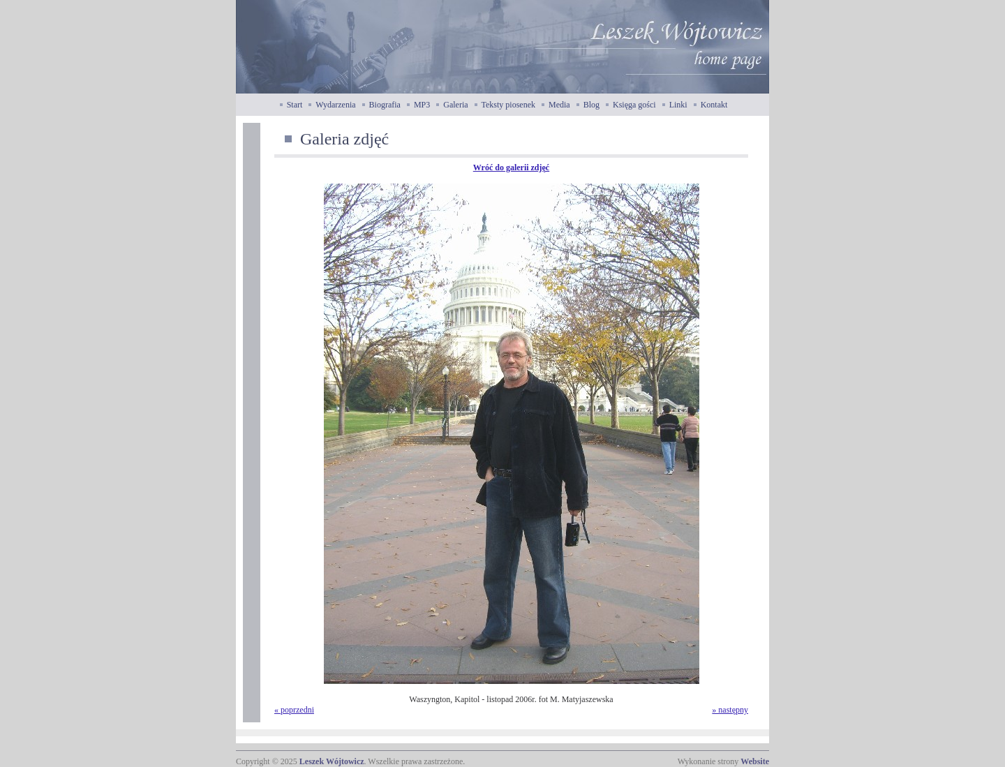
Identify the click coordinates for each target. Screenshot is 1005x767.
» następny (730, 710)
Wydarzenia (335, 105)
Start (295, 105)
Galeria (455, 105)
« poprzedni (294, 710)
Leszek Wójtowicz (331, 761)
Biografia (385, 105)
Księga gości (634, 105)
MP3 (422, 105)
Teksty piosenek (508, 105)
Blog (591, 105)
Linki (678, 105)
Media (559, 105)
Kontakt (714, 105)
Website (754, 761)
